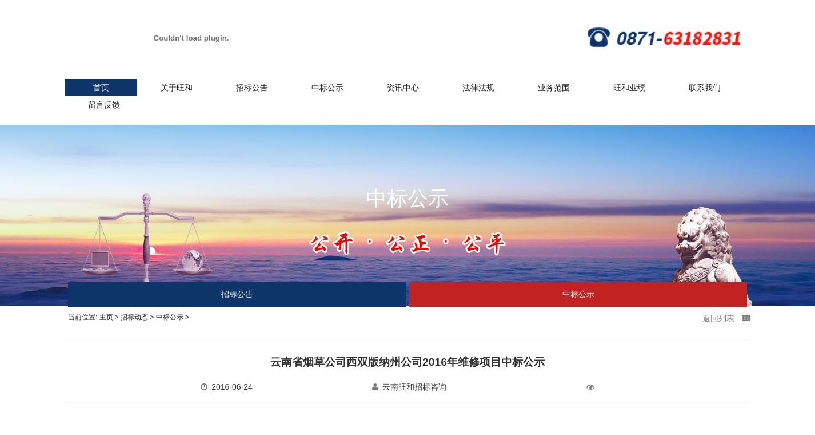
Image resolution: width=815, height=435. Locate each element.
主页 (106, 317)
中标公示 (327, 87)
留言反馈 (104, 104)
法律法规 (478, 87)
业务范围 (554, 87)
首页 (101, 87)
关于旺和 (177, 87)
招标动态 (134, 317)
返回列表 (726, 318)
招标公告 (252, 87)
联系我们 (705, 87)
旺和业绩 (629, 87)
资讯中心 (403, 87)
